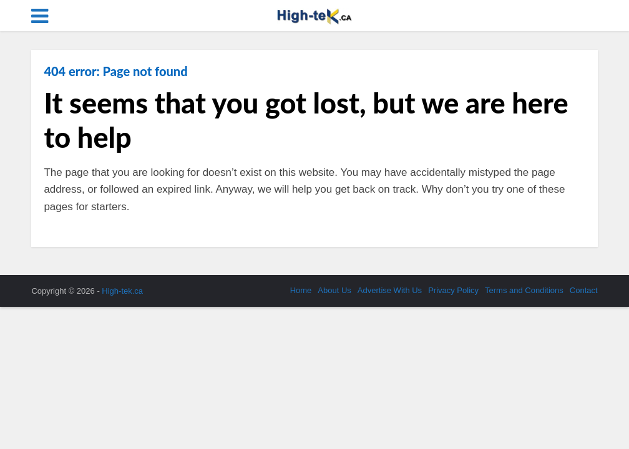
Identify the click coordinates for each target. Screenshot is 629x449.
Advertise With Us (390, 290)
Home (301, 290)
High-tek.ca (122, 291)
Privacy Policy (453, 290)
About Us (334, 290)
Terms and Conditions (524, 290)
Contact (584, 290)
